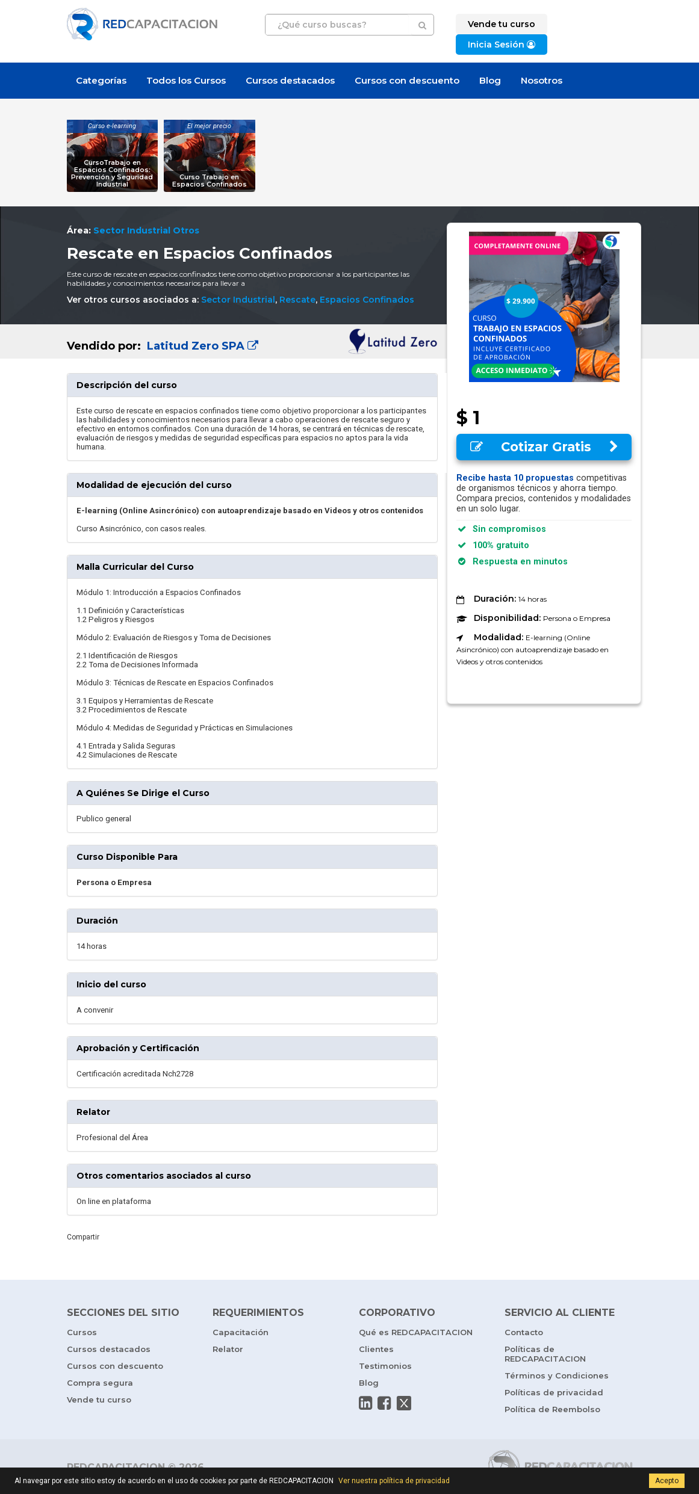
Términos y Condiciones (557, 1375)
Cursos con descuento (407, 80)
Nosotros (541, 80)
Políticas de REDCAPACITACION (545, 1353)
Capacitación (241, 1332)
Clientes (376, 1349)
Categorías (101, 80)
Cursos (82, 1332)
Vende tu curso (99, 1399)
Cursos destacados (290, 80)
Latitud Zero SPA (201, 346)
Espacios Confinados (367, 299)
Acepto (667, 1481)
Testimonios (385, 1366)
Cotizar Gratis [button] (544, 446)
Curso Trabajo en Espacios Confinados (209, 180)
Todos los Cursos (186, 80)
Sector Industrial (238, 299)
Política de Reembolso (552, 1409)
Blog (490, 80)
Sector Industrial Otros (146, 230)
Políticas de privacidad (554, 1392)
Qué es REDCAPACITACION (416, 1332)
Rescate (297, 299)
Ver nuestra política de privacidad (394, 1481)
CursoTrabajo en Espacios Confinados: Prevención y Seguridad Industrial (112, 173)
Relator (228, 1349)
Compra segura (100, 1383)
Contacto (524, 1332)
